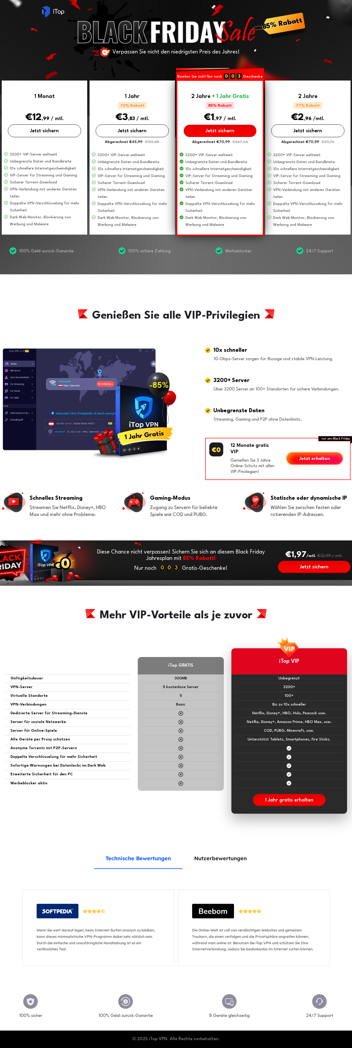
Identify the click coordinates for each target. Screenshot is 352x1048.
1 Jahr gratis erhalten (289, 800)
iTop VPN (53, 11)
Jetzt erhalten (314, 459)
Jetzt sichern (44, 130)
